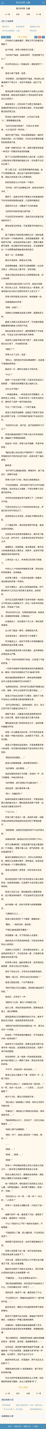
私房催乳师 (20, 27)
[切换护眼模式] (3, 37)
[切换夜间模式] (8, 37)
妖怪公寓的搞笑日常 (23, 1405)
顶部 (35, 1426)
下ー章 (38, 14)
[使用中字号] (39, 37)
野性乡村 (33, 31)
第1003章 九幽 (23, 2)
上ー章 (7, 14)
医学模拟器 (6, 1405)
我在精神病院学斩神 (37, 1409)
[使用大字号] (35, 37)
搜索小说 (27, 1426)
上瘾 (17, 31)
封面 (28, 14)
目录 (17, 14)
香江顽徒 (19, 1409)
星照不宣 (5, 27)
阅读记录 (17, 1426)
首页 (10, 1426)
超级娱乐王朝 (35, 27)
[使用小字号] (43, 37)
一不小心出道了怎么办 (10, 1409)
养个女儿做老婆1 (8, 31)
